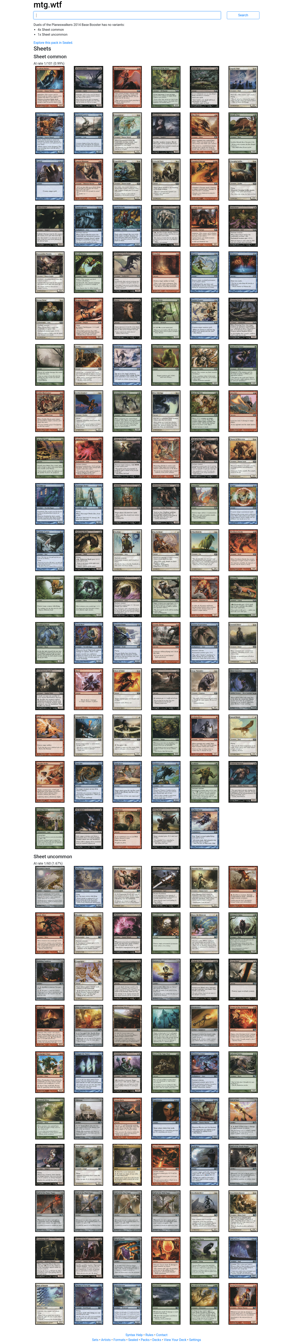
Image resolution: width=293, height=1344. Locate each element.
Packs (145, 1340)
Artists (106, 1340)
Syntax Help (135, 1335)
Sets (95, 1340)
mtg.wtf (48, 5)
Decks (157, 1340)
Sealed (133, 1340)
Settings (195, 1340)
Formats (119, 1340)
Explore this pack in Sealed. (53, 43)
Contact (161, 1335)
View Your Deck (175, 1340)
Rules (149, 1335)
